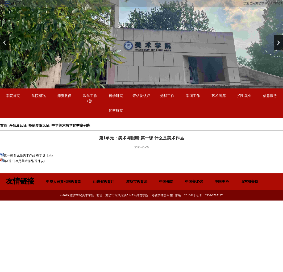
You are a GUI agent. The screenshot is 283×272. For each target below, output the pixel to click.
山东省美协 (249, 182)
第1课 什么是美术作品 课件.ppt (24, 161)
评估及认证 (18, 125)
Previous (4, 42)
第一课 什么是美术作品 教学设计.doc (29, 155)
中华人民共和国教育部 (63, 182)
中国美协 (222, 182)
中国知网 (166, 182)
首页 (3, 125)
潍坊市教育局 (136, 182)
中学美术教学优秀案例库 (70, 125)
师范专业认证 (39, 125)
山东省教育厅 (103, 182)
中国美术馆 (194, 182)
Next (278, 42)
